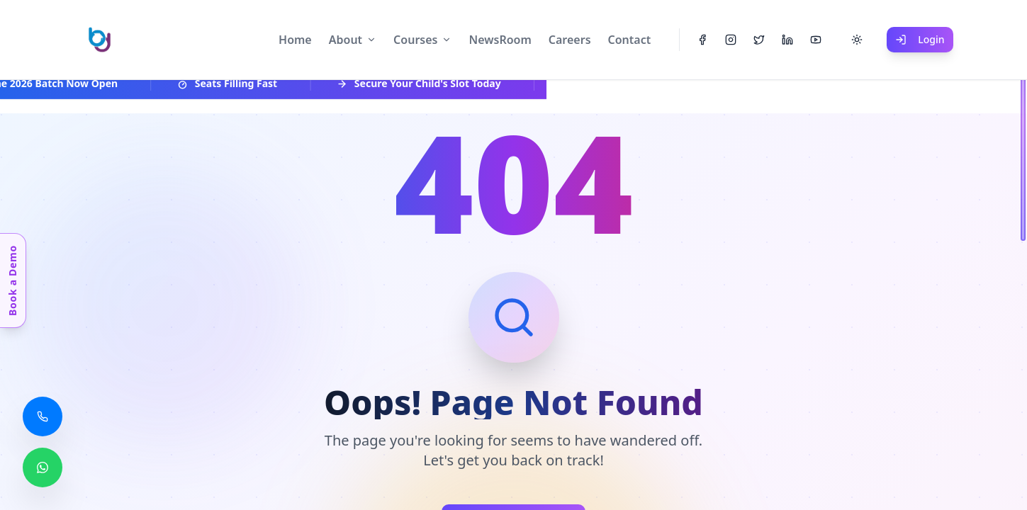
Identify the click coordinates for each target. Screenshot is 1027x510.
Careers (570, 39)
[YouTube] (815, 39)
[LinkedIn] (787, 39)
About (345, 39)
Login (919, 39)
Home (295, 39)
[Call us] (42, 416)
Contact (629, 39)
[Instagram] (730, 39)
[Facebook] (702, 39)
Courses (415, 39)
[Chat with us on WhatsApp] (42, 467)
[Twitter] (759, 39)
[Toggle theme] (857, 39)
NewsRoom (499, 39)
